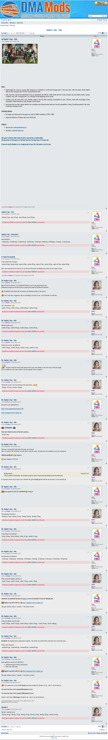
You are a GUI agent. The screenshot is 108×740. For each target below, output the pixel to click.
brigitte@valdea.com (18, 130)
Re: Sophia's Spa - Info (8, 281)
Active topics (12, 25)
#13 (2, 446)
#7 (2, 322)
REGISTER (34, 222)
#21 (2, 618)
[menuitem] (9, 20)
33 (94, 293)
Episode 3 (4, 707)
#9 (2, 362)
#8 (2, 342)
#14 (2, 469)
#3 (2, 236)
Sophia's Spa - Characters (9, 234)
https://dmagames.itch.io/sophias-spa (11, 413)
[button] (107, 33)
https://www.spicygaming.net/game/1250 (12, 409)
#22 (2, 638)
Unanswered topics (4, 25)
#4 (2, 259)
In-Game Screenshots (8, 257)
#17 (2, 531)
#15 (2, 488)
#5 (2, 282)
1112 (95, 53)
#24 (2, 682)
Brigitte (10, 207)
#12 (2, 424)
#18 (2, 553)
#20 (2, 595)
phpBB (52, 736)
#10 (2, 382)
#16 (2, 511)
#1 (2, 41)
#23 (2, 659)
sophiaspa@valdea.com (19, 127)
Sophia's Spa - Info (54, 29)
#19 (2, 576)
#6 (2, 302)
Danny (93, 49)
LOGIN (29, 222)
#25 (2, 709)
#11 (2, 402)
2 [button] (104, 33)
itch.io (24, 599)
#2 (2, 214)
